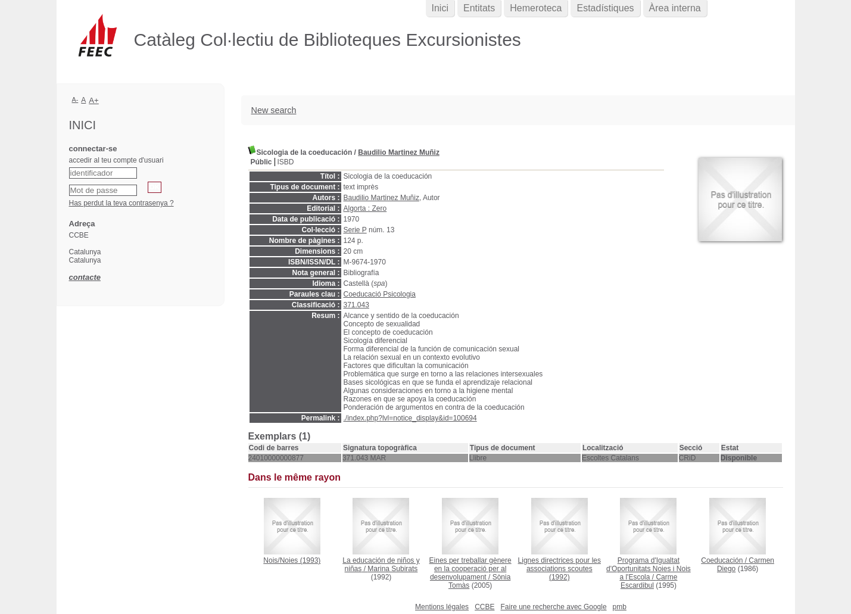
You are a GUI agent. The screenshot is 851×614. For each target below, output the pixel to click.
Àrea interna (675, 8)
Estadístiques (605, 8)
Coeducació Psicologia (380, 294)
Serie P (355, 230)
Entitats (479, 8)
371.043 (356, 305)
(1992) (559, 568)
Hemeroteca (536, 8)
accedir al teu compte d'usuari (116, 160)
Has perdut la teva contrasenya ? (121, 203)
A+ (94, 100)
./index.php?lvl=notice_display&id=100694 (410, 418)
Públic (261, 162)
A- (75, 99)
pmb (619, 607)
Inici (440, 8)
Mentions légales (442, 607)
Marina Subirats (392, 569)
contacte (85, 277)
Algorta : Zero (365, 208)
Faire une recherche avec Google (553, 607)
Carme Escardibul (649, 581)
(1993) (291, 560)
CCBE (484, 607)
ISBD (286, 162)
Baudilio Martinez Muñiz (398, 152)
